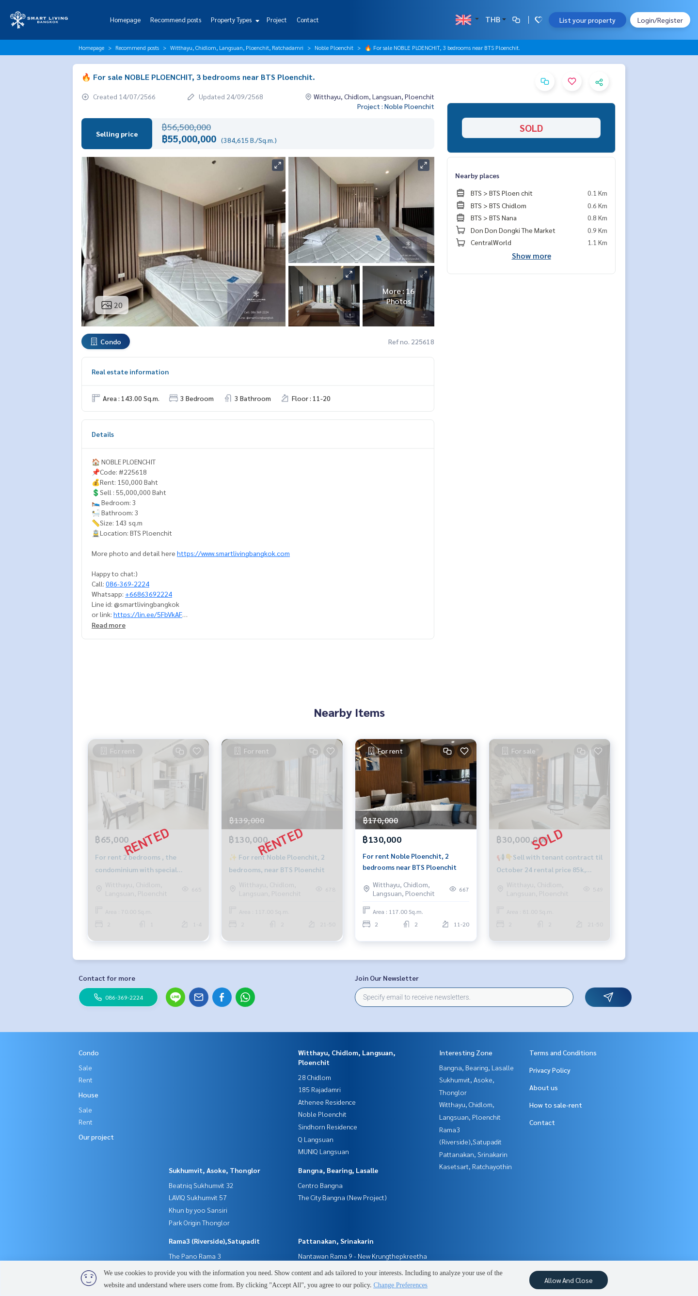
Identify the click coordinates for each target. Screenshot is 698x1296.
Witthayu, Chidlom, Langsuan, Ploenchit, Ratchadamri (236, 47)
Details (103, 434)
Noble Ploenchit (334, 47)
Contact (308, 19)
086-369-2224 (127, 583)
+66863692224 (148, 593)
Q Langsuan (315, 1139)
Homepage (125, 19)
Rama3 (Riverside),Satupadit (214, 1240)
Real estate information (130, 371)
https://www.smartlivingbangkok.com (233, 553)
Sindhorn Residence (327, 1126)
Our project (96, 1136)
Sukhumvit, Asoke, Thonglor (214, 1170)
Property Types (234, 19)
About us (543, 1087)
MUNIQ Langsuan (323, 1151)
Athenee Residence (327, 1101)
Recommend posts (175, 19)
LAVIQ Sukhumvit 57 (198, 1197)
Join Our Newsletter (387, 977)
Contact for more (107, 977)
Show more (531, 255)
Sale (85, 1067)
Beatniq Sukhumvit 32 (201, 1185)
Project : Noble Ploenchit (395, 106)
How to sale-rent (555, 1104)
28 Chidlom (314, 1077)
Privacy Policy (550, 1069)
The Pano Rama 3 (195, 1255)
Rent (86, 1079)
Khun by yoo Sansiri (198, 1209)
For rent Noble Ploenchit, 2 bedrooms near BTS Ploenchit (410, 865)
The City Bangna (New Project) (342, 1197)
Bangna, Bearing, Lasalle (338, 1170)
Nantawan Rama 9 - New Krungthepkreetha (362, 1255)
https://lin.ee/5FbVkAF (147, 614)
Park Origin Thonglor (199, 1222)
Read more (109, 624)
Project (277, 19)
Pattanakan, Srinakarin (336, 1240)
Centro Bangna (320, 1185)
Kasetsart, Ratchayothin (475, 1166)
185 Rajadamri (319, 1089)
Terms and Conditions (563, 1052)
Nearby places (477, 175)
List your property (587, 19)
